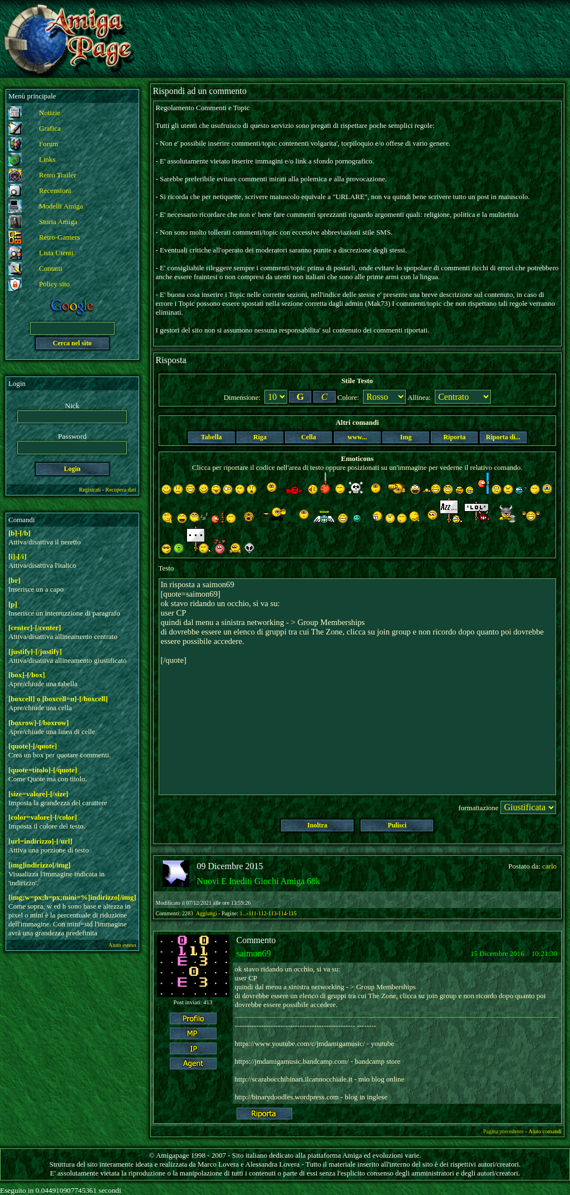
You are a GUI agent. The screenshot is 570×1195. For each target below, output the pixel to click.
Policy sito (54, 284)
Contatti (50, 268)
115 (292, 913)
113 (272, 913)
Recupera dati (120, 490)
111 (252, 913)
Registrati (90, 490)
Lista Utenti (56, 253)
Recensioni (55, 190)
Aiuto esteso (122, 945)
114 (282, 913)
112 (262, 913)
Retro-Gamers (59, 237)
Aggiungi (207, 913)
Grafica (50, 128)
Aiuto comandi (545, 1131)
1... (243, 913)
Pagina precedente (503, 1131)
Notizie (49, 112)
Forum (48, 144)
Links (47, 159)
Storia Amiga (58, 221)
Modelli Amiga (61, 206)
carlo (549, 866)
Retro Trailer (57, 175)
